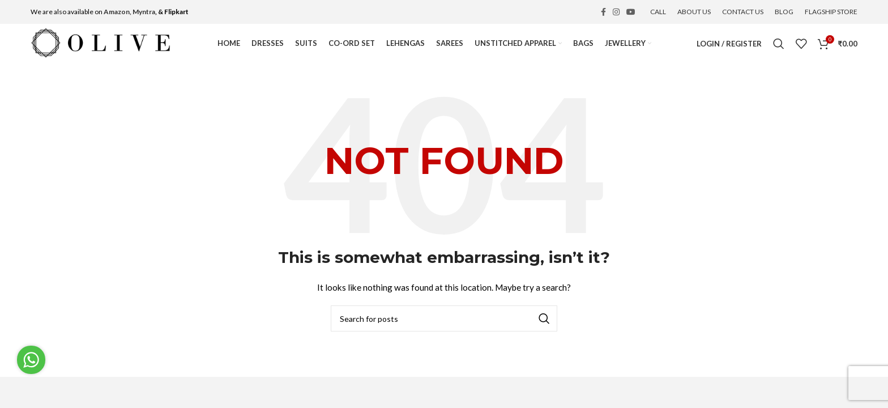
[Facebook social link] (603, 12)
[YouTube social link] (631, 12)
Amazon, (117, 11)
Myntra (144, 11)
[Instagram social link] (616, 12)
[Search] (778, 43)
